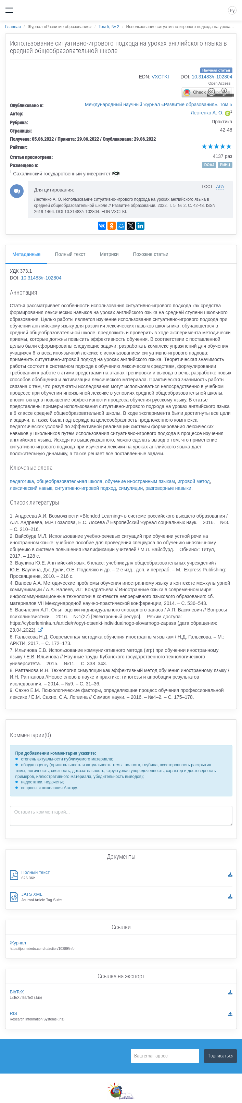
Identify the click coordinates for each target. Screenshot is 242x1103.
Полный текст (70, 254)
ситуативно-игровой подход (85, 488)
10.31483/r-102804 (212, 76)
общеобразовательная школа (69, 481)
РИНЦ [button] (225, 165)
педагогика (22, 481)
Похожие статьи (150, 254)
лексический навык (31, 488)
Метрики (109, 254)
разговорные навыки (168, 488)
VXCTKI (160, 76)
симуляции (131, 488)
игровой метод (194, 481)
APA (220, 186)
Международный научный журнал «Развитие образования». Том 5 (158, 104)
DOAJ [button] (209, 165)
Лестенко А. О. (207, 112)
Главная (13, 26)
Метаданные (26, 254)
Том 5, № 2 (109, 26)
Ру (232, 10)
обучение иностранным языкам (140, 481)
